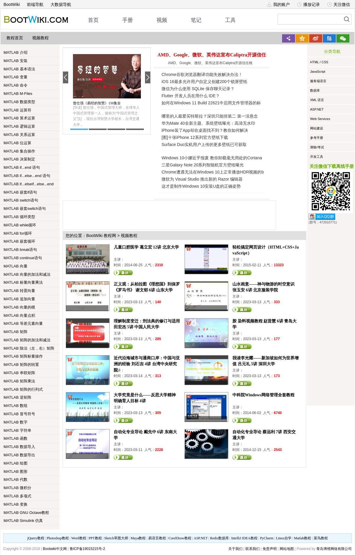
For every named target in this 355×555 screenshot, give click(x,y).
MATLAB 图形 (15, 471)
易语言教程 (157, 538)
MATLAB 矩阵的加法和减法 (27, 340)
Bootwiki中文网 (55, 549)
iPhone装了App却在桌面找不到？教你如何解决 (205, 130)
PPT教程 (95, 538)
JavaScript (317, 71)
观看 (123, 272)
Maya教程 (138, 538)
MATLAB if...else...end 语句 (27, 175)
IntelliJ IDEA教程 (244, 538)
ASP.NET (317, 109)
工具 (230, 20)
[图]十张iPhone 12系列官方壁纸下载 (195, 137)
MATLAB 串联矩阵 (19, 373)
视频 (162, 20)
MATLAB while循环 (20, 225)
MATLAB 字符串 (17, 430)
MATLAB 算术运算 (19, 118)
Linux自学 (284, 538)
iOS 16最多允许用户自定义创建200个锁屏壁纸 (204, 81)
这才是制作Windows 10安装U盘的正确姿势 (201, 186)
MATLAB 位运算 (17, 143)
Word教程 (78, 538)
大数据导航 (61, 4)
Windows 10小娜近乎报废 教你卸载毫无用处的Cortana (212, 157)
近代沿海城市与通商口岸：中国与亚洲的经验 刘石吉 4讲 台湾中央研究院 (147, 364)
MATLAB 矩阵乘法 (19, 381)
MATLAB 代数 (15, 479)
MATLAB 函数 (15, 438)
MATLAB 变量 (15, 77)
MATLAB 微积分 (17, 488)
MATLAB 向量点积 (19, 315)
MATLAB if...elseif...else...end (29, 184)
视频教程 (40, 38)
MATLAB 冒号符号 (19, 414)
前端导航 (35, 4)
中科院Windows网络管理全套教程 (263, 395)
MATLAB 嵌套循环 (19, 241)
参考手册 (316, 137)
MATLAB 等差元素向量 (23, 323)
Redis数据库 (219, 538)
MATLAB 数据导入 (19, 446)
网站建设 (316, 128)
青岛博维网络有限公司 (334, 549)
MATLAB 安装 (15, 61)
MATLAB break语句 (20, 249)
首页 (93, 20)
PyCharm (266, 538)
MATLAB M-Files (18, 93)
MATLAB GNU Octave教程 (26, 512)
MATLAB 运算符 (17, 110)
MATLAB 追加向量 (19, 299)
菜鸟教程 (321, 538)
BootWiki (12, 4)
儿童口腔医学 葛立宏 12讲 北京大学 (146, 247)
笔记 (196, 20)
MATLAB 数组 (15, 405)
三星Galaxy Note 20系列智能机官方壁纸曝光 (203, 165)
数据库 (315, 90)
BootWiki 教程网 (101, 235)
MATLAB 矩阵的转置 (21, 364)
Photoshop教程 (58, 538)
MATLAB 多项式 (17, 496)
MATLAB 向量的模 (19, 307)
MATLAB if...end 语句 (22, 167)
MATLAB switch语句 (21, 200)
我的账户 (278, 4)
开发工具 (316, 156)
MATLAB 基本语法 (19, 69)
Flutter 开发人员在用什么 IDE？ (191, 95)
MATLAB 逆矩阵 (17, 397)
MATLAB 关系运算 (19, 134)
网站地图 (287, 549)
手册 (127, 20)
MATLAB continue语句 (23, 258)
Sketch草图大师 (116, 538)
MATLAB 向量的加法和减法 (27, 274)
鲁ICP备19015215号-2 (87, 549)
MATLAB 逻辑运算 (19, 126)
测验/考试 (317, 147)
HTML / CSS (319, 62)
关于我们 (235, 549)
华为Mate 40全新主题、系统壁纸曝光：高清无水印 (208, 123)
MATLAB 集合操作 (19, 151)
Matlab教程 (302, 538)
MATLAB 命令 (15, 85)
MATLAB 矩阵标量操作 (23, 356)
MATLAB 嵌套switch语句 (25, 208)
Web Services (320, 119)
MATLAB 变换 (15, 504)
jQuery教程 (35, 538)
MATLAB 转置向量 (19, 290)
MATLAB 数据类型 (19, 102)
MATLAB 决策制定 (19, 159)
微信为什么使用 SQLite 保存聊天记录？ (198, 88)
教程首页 (14, 38)
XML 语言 (317, 100)
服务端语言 (318, 81)
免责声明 (270, 549)
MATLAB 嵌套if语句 (20, 192)
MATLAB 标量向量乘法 (23, 282)
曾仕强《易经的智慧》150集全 (97, 103)
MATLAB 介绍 (15, 52)
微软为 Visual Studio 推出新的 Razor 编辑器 (202, 179)
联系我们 (252, 549)
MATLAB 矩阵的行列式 (23, 389)
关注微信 (338, 4)
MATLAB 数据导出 (19, 455)
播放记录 (308, 4)
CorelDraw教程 (179, 538)
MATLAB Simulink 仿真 (23, 520)
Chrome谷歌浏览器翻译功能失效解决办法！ (202, 74)
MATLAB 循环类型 (19, 217)
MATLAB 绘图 (15, 463)
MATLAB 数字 (15, 422)
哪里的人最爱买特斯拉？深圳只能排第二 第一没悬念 (210, 116)
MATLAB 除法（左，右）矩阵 (29, 348)
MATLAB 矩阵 (15, 332)
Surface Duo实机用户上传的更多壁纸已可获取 (204, 144)
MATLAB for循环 (18, 233)
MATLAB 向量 (15, 266)
